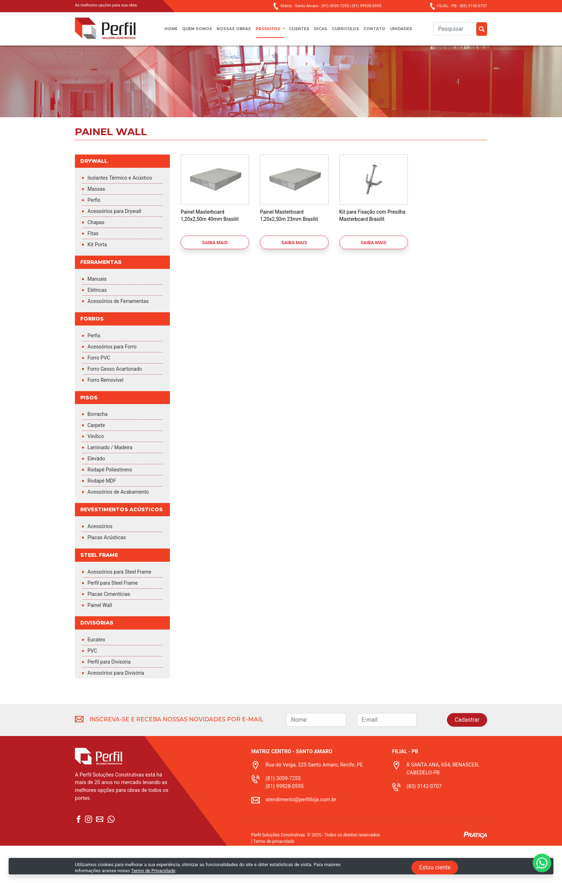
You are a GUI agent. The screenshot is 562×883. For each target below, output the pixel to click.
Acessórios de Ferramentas (122, 320)
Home (157, 32)
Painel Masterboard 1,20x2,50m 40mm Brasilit (214, 225)
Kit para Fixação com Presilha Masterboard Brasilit (366, 228)
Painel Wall (101, 641)
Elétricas (98, 308)
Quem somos (187, 32)
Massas (97, 207)
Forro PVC (100, 377)
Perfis (94, 218)
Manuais (98, 297)
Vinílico (96, 457)
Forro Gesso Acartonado (118, 388)
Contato (384, 32)
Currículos (351, 32)
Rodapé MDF (103, 501)
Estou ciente (435, 867)
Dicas (323, 32)
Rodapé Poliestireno (113, 490)
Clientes (299, 32)
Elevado (97, 479)
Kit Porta (98, 262)
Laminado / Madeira (113, 468)
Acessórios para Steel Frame (115, 605)
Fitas (93, 251)
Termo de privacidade (273, 878)
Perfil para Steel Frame (116, 619)
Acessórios (101, 554)
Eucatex (97, 676)
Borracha (98, 434)
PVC (93, 687)
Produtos (265, 32)
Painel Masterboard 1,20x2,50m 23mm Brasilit (293, 225)
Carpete (97, 445)
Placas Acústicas (109, 565)
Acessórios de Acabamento (122, 512)
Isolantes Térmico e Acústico (112, 192)
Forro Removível (108, 399)
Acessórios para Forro (115, 366)
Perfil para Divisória (112, 699)
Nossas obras (227, 32)
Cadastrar (467, 757)
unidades (414, 32)
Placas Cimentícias (111, 630)
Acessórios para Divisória (119, 710)
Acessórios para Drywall (118, 229)
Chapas (97, 240)
